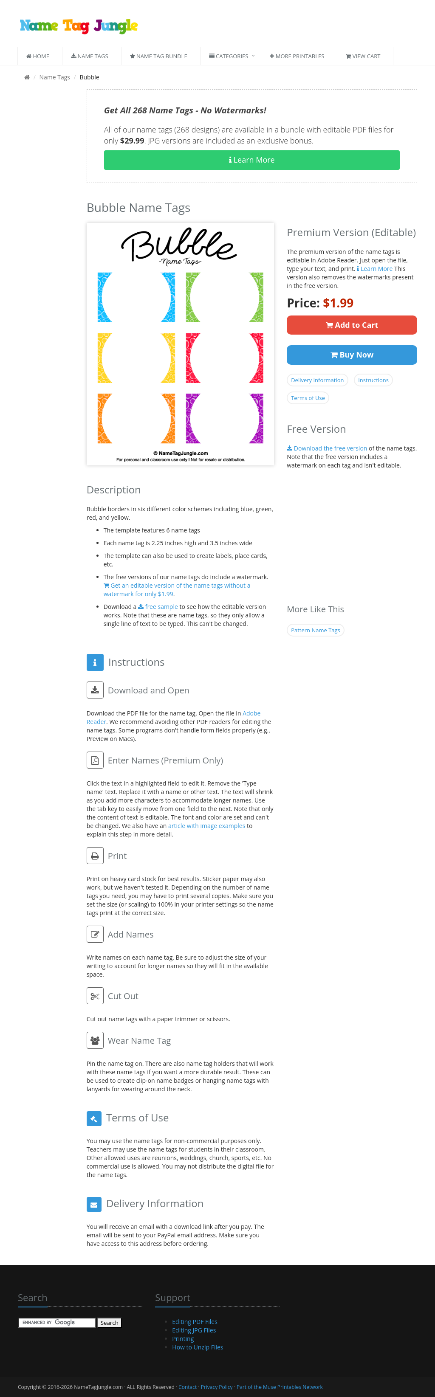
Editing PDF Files (195, 1322)
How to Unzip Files (197, 1347)
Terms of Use (308, 398)
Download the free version (327, 448)
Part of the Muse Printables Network (280, 1387)
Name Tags (89, 56)
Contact (187, 1387)
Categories (229, 56)
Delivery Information (317, 380)
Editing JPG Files (194, 1330)
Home (37, 56)
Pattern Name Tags (315, 630)
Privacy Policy (217, 1387)
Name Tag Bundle (158, 56)
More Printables (297, 56)
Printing (183, 1339)
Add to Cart (352, 325)
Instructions (373, 380)
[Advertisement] (46, 216)
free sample (158, 607)
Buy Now (352, 354)
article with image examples (206, 826)
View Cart (363, 56)
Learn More (252, 160)
